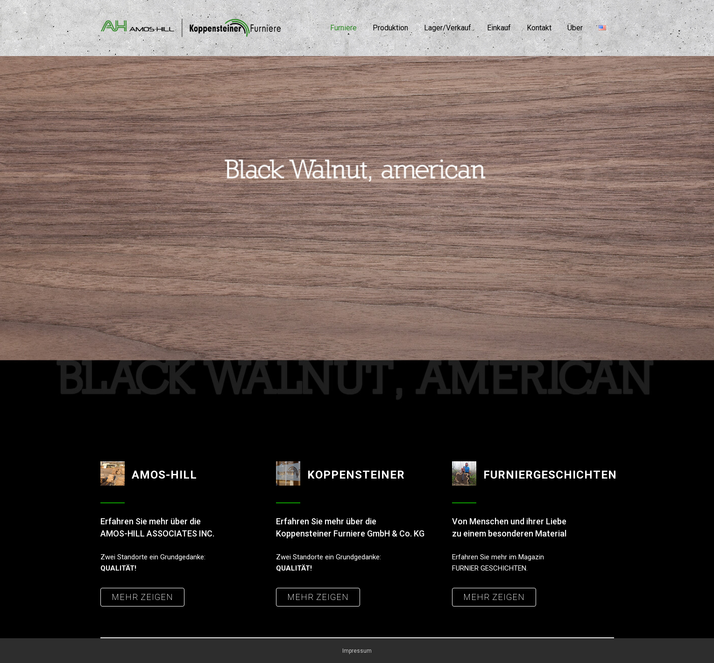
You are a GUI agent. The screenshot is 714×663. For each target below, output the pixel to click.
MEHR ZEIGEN (142, 597)
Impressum (357, 651)
